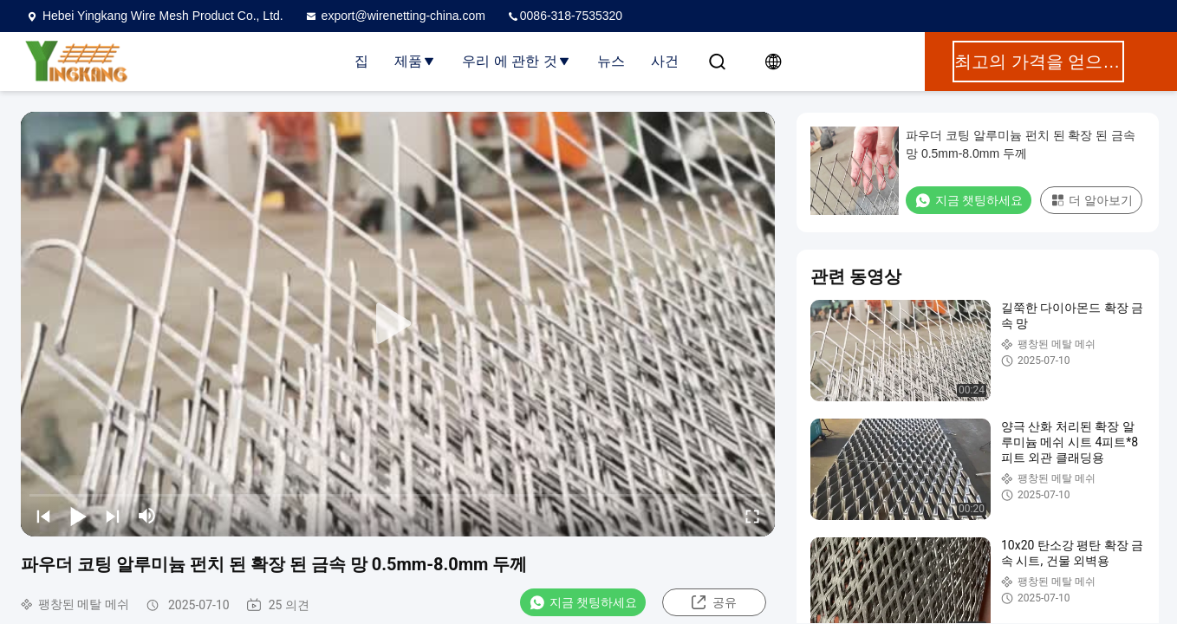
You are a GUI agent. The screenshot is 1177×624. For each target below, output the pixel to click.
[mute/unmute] (147, 516)
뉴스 (611, 61)
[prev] (43, 516)
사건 (665, 61)
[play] (397, 324)
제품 (415, 61)
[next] (112, 516)
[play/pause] (78, 516)
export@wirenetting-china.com (394, 16)
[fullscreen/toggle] (752, 516)
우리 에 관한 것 (516, 61)
